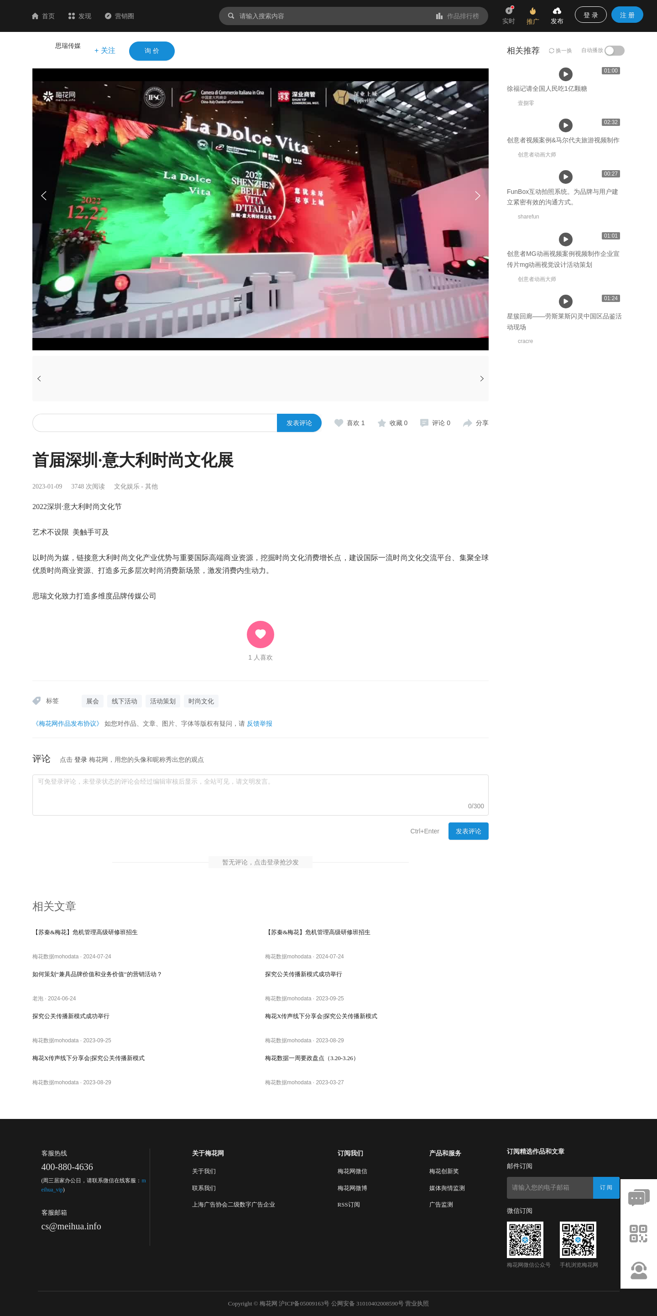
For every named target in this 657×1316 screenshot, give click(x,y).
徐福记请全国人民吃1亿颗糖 (178, 280)
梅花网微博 (352, 1188)
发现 (134, 16)
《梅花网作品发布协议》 (67, 723)
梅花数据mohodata (55, 956)
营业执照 (417, 1303)
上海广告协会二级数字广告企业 (233, 1204)
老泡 (37, 998)
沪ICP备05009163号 (304, 1303)
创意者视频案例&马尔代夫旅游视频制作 (321, 280)
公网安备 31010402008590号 (367, 1303)
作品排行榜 (457, 16)
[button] (477, 195)
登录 (80, 759)
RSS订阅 (349, 1204)
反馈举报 (259, 723)
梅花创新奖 (444, 1171)
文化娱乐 (127, 486)
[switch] (615, 51)
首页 (97, 16)
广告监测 (441, 1204)
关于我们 (204, 1171)
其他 (151, 486)
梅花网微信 (352, 1171)
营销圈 (173, 16)
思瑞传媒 (68, 45)
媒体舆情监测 (447, 1188)
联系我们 (204, 1188)
